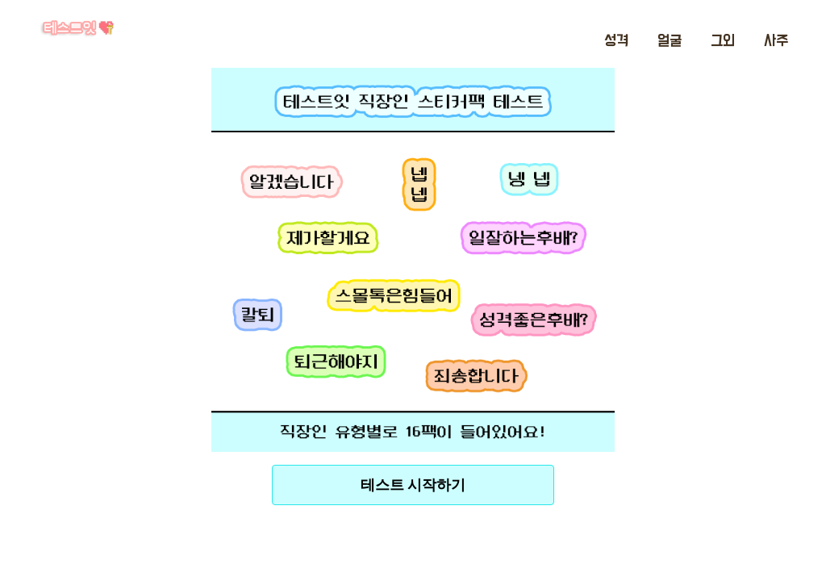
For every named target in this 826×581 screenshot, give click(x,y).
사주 (776, 41)
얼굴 (669, 41)
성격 (616, 41)
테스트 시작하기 (413, 484)
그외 (723, 41)
